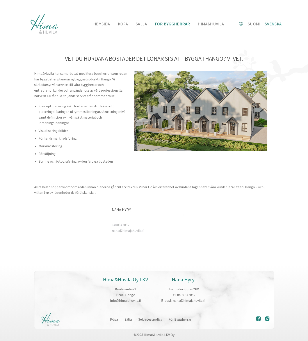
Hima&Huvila (211, 24)
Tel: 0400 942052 (183, 295)
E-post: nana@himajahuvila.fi (183, 300)
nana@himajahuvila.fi (128, 230)
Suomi (254, 24)
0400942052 (120, 225)
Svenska (273, 24)
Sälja (141, 24)
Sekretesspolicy (150, 319)
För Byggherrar (180, 319)
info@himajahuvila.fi (125, 300)
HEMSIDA (101, 24)
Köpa (123, 24)
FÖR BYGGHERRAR (172, 24)
